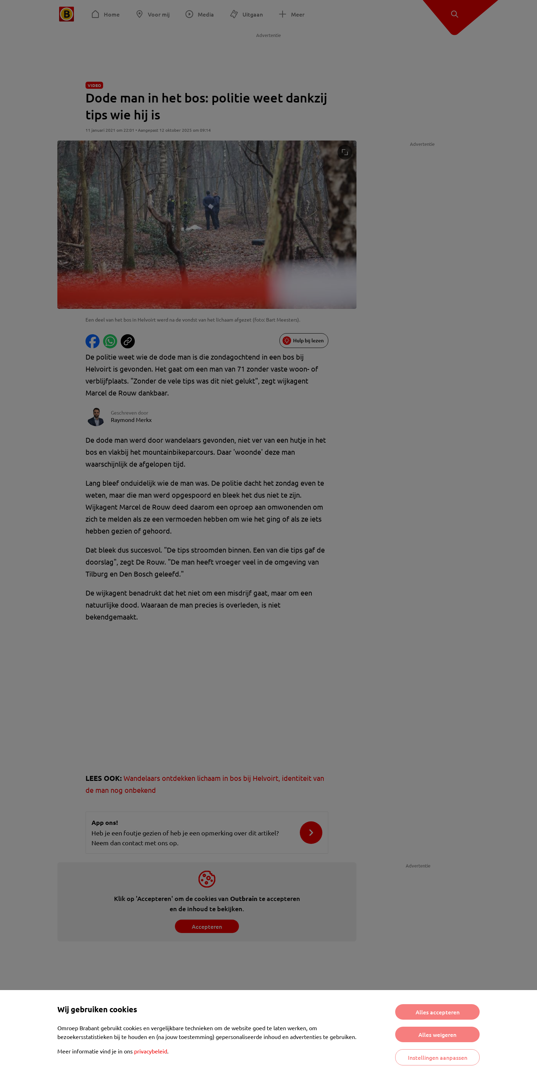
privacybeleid (150, 1051)
